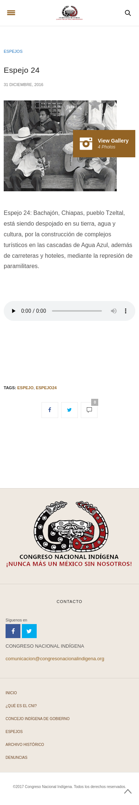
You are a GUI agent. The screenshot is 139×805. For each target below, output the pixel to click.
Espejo (25, 388)
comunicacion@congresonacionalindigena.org (55, 658)
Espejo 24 (22, 70)
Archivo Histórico (25, 745)
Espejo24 (46, 388)
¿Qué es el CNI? (21, 706)
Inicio (11, 693)
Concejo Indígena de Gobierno (38, 719)
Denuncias (16, 758)
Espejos (13, 51)
